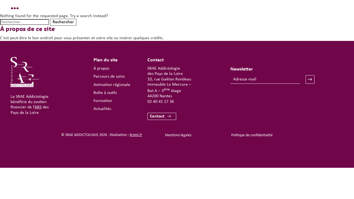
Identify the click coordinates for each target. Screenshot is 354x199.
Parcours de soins (109, 76)
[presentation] (272, 100)
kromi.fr (136, 135)
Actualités (102, 109)
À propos (101, 68)
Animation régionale (111, 85)
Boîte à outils (105, 93)
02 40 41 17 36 (160, 102)
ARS (38, 107)
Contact (157, 116)
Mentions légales (178, 135)
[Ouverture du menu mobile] (325, 21)
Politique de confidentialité (252, 135)
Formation (102, 101)
